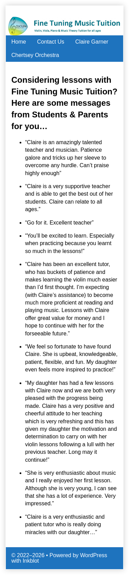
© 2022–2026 (28, 555)
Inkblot (31, 561)
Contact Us (50, 42)
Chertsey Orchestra (35, 55)
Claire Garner (91, 42)
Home (18, 42)
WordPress (93, 555)
